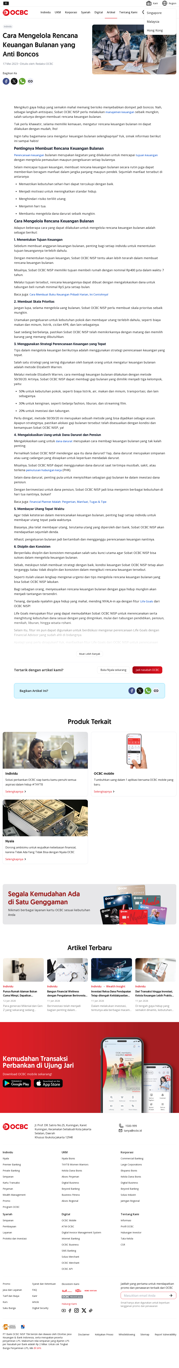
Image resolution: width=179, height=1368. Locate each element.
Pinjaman (8, 1189)
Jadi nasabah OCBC (144, 671)
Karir (34, 1297)
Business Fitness (71, 1196)
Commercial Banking (132, 1159)
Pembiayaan (9, 1227)
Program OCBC (11, 1208)
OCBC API (67, 1270)
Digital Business (70, 1183)
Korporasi (71, 12)
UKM (58, 12)
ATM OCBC (68, 1227)
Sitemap (144, 1335)
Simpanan (8, 1177)
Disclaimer (84, 1335)
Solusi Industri (128, 1196)
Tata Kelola (127, 1239)
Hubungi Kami (69, 1305)
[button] (170, 1297)
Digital (98, 12)
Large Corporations (131, 1165)
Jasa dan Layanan (12, 1291)
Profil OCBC (127, 1227)
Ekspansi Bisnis (129, 1171)
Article (35, 1303)
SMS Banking (69, 1251)
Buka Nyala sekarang (105, 671)
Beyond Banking (71, 1189)
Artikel (111, 12)
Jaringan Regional (130, 1202)
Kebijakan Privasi (104, 1335)
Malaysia (153, 22)
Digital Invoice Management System (81, 1233)
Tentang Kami (128, 12)
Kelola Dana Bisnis (72, 1171)
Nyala (6, 1159)
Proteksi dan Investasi (15, 1239)
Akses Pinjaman (70, 1177)
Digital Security (40, 1309)
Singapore (154, 13)
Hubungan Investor (131, 1233)
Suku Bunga (9, 1309)
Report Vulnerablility (165, 1335)
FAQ (34, 1291)
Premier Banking (12, 1165)
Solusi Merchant (70, 1257)
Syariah (85, 12)
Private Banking (11, 1171)
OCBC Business (70, 1245)
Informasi (126, 1221)
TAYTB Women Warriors (75, 1165)
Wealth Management (14, 1196)
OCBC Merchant (70, 1264)
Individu (45, 12)
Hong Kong (155, 30)
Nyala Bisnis (68, 1159)
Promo (6, 1202)
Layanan (7, 1233)
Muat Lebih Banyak (89, 653)
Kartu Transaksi (11, 1183)
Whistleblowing (127, 1335)
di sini (37, 1349)
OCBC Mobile (69, 1221)
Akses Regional (70, 1202)
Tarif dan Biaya (11, 1297)
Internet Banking (71, 1239)
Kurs (5, 1303)
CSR (123, 1245)
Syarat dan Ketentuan (44, 1285)
